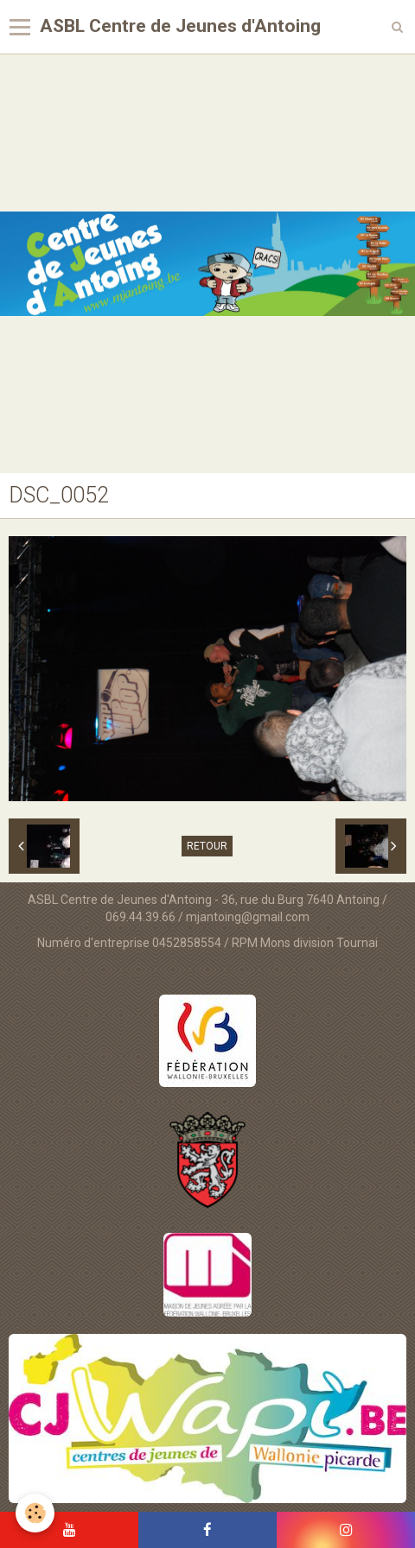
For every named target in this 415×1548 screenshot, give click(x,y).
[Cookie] (35, 1513)
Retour (207, 846)
